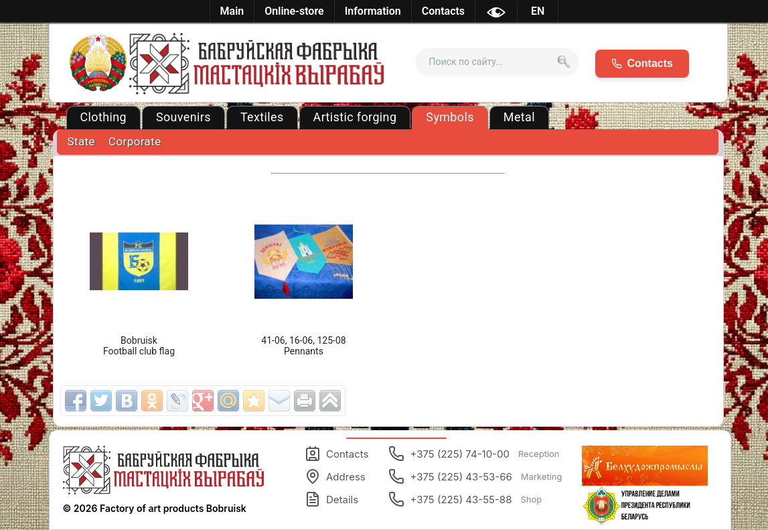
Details (331, 499)
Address (335, 476)
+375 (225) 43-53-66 (475, 476)
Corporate (134, 141)
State (81, 141)
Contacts (336, 454)
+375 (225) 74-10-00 (473, 454)
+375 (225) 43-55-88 (465, 499)
